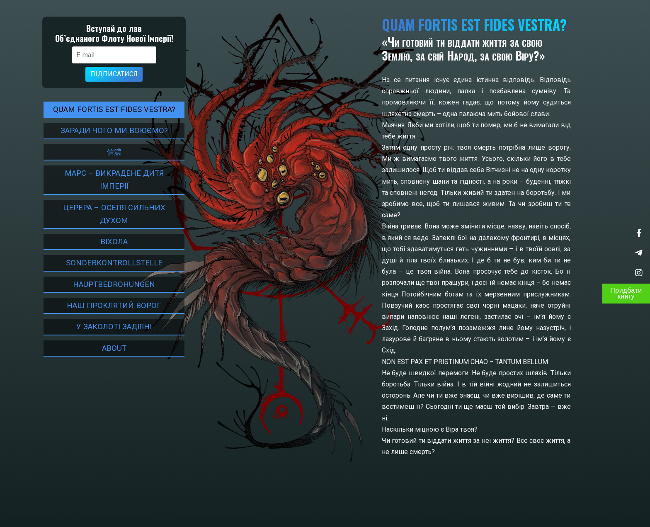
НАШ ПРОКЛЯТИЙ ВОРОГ (109, 305)
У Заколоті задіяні (109, 326)
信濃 (109, 152)
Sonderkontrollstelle (109, 262)
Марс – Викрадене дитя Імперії (109, 179)
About (109, 348)
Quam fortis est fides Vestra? (109, 109)
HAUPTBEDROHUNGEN (109, 284)
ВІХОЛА (109, 241)
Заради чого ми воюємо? (109, 130)
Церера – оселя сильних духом (109, 214)
